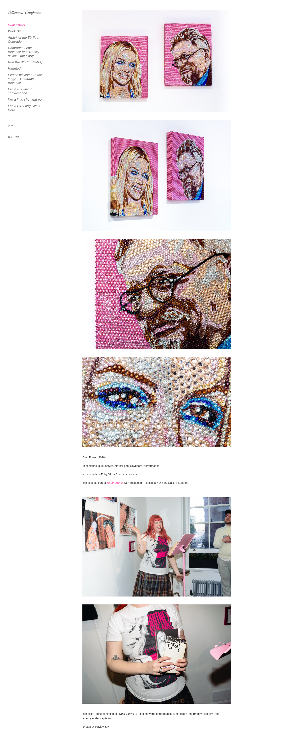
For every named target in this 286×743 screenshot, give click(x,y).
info (11, 126)
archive (13, 136)
